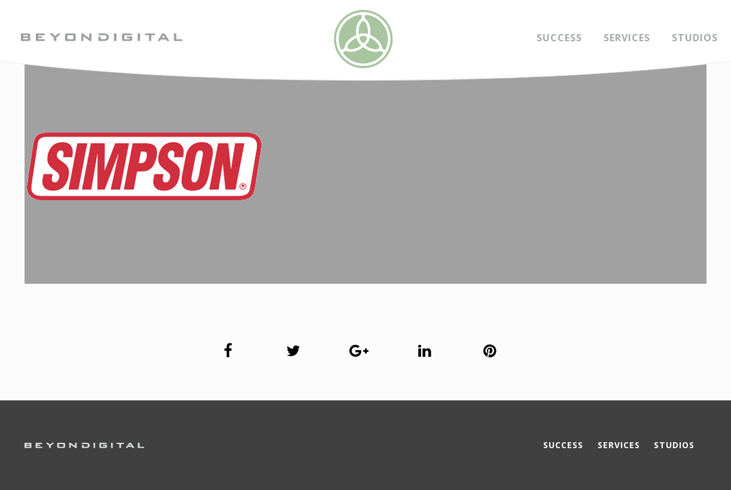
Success (559, 37)
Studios (695, 37)
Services (627, 37)
